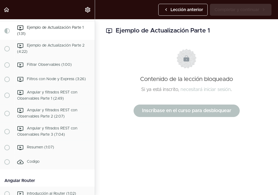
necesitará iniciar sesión (206, 89)
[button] (7, 9)
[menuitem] (88, 9)
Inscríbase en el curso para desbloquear (186, 110)
